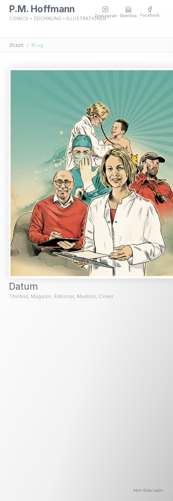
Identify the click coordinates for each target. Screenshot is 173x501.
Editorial (64, 296)
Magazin (41, 296)
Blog (37, 45)
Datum (29, 286)
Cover (105, 296)
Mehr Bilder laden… (149, 490)
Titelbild (18, 296)
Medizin (86, 296)
